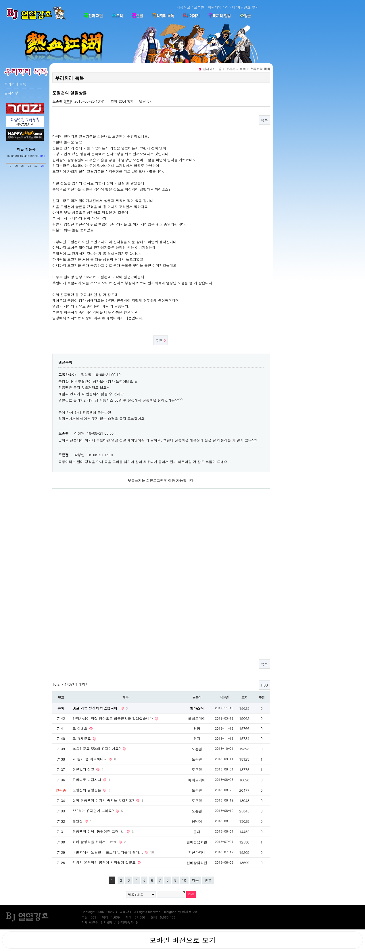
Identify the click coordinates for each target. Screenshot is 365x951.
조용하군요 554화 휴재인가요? (97, 748)
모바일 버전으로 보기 (182, 940)
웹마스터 (197, 708)
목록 (264, 120)
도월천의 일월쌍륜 (87, 789)
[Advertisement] (23, 209)
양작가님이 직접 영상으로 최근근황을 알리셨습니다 (113, 718)
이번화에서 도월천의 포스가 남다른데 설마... (108, 852)
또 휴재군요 (82, 738)
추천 (160, 340)
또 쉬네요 (80, 728)
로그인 (199, 7)
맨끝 (208, 880)
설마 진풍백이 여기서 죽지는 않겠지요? (103, 800)
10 (184, 880)
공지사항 (11, 92)
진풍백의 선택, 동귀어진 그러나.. (99, 831)
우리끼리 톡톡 (15, 83)
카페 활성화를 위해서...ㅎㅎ (95, 841)
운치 (196, 831)
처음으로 (183, 7)
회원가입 (215, 7)
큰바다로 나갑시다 (87, 779)
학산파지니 (196, 852)
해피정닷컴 (190, 912)
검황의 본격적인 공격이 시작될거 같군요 (104, 862)
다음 (195, 880)
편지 (196, 738)
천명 (196, 728)
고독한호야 (67, 374)
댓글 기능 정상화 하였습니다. (96, 707)
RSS (264, 684)
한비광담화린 (197, 841)
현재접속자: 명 (128, 922)
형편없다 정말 (83, 769)
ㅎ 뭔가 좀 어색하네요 (90, 758)
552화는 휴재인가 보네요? (93, 810)
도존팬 (57, 101)
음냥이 (197, 821)
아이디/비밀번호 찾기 (242, 7)
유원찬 (78, 820)
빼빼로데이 (196, 718)
